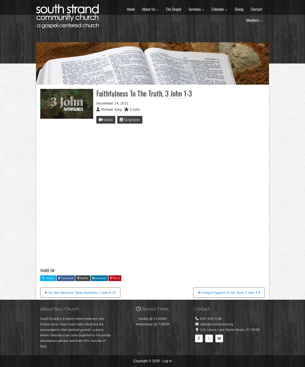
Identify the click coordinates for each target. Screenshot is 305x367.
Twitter (48, 278)
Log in (167, 361)
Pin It (115, 278)
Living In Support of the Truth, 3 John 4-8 (229, 292)
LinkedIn (99, 278)
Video (106, 119)
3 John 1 (175, 93)
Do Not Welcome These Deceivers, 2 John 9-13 (80, 292)
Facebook (65, 278)
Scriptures (130, 119)
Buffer (83, 278)
